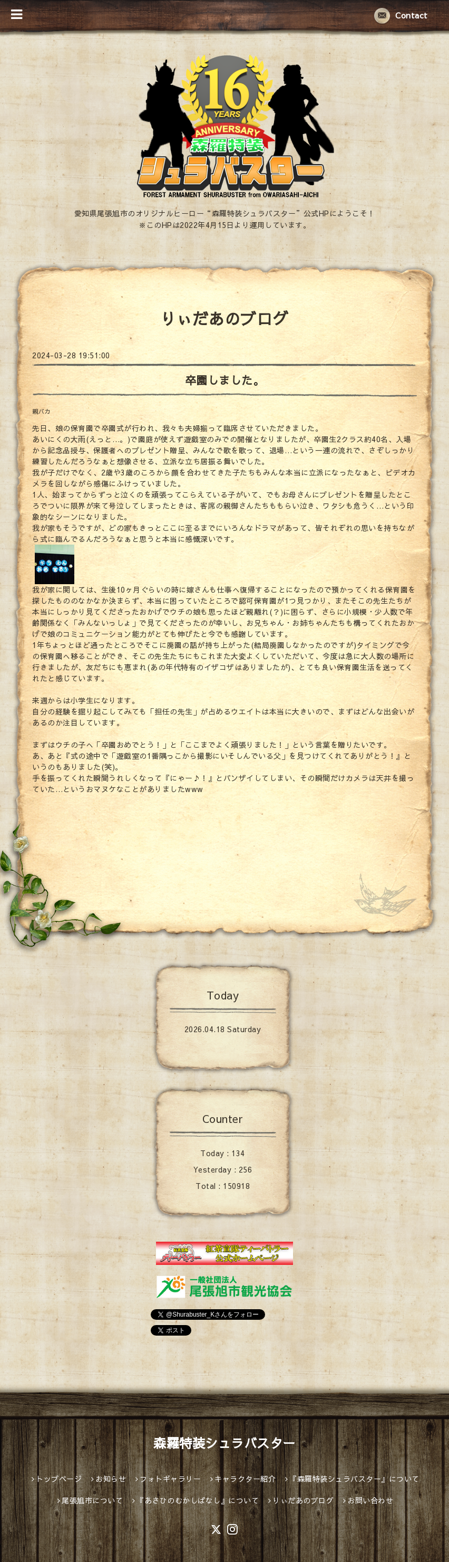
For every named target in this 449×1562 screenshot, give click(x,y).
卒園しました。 (225, 380)
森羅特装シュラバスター (224, 1443)
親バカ (41, 411)
